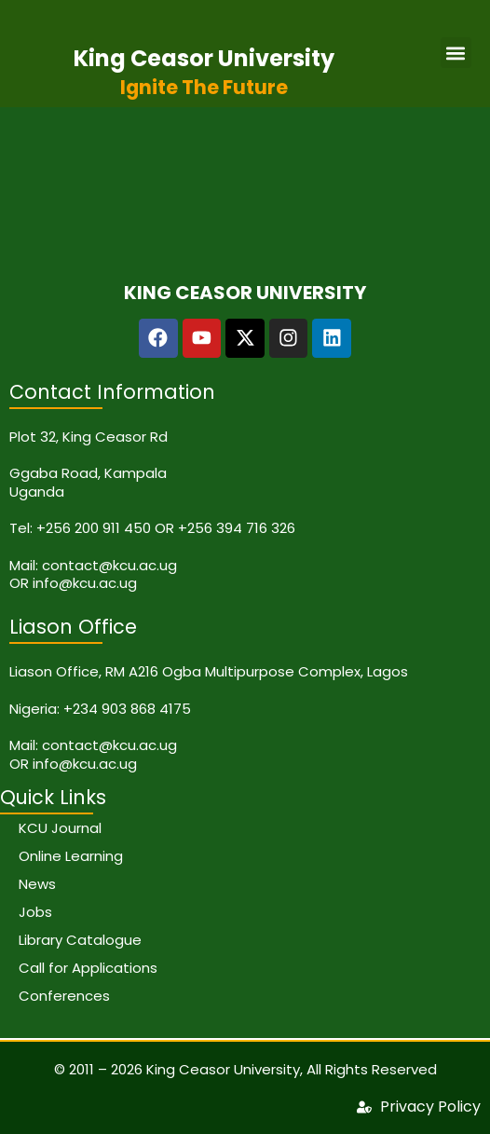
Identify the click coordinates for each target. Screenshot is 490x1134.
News (37, 884)
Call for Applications (88, 967)
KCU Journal (60, 828)
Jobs (35, 912)
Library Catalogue (80, 940)
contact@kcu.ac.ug (109, 565)
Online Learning (71, 856)
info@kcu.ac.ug (85, 583)
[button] (456, 52)
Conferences (64, 995)
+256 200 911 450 (93, 528)
